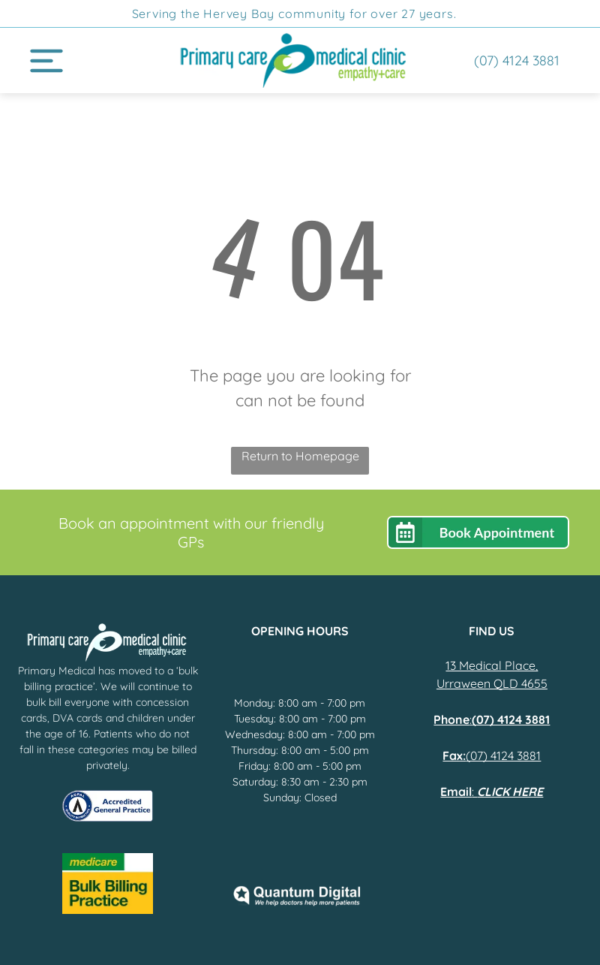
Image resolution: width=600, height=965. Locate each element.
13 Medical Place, (492, 665)
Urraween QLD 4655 (492, 683)
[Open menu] (46, 60)
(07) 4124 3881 (503, 755)
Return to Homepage (300, 455)
